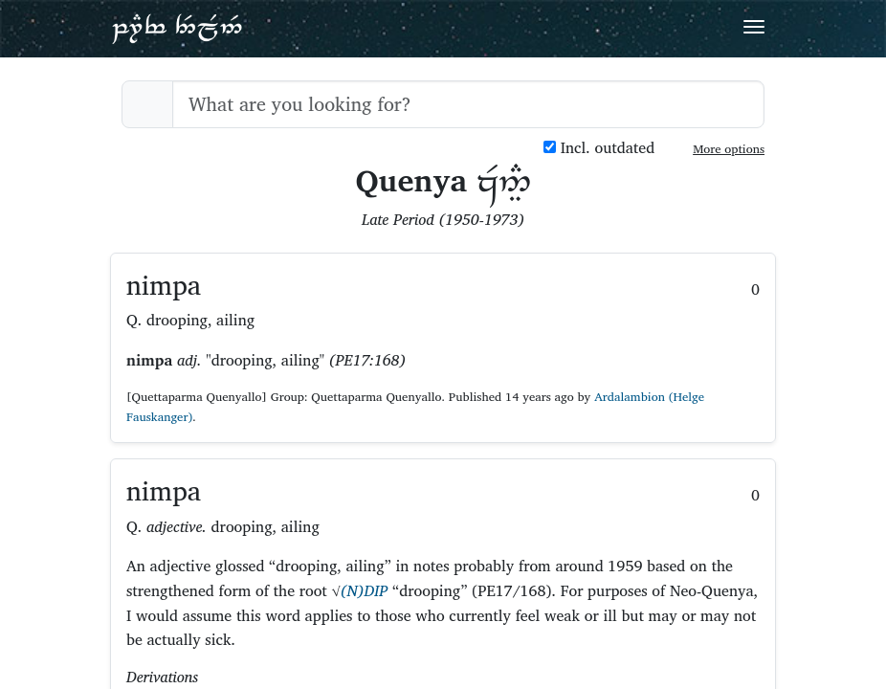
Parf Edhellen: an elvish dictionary (177, 28)
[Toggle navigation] (754, 26)
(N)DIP (364, 590)
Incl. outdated (598, 148)
